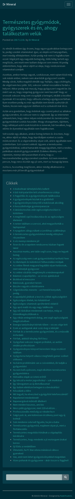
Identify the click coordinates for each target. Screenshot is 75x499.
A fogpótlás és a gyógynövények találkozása (36, 195)
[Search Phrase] (34, 477)
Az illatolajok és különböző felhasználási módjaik (38, 262)
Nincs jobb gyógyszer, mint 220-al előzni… (35, 408)
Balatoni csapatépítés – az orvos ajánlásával (36, 275)
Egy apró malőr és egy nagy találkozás (33, 307)
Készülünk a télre (22, 390)
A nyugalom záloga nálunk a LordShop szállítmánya (39, 230)
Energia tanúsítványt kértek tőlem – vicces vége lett (40, 324)
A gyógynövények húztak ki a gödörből (33, 199)
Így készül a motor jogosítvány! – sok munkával (37, 380)
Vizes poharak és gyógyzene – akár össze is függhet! (41, 460)
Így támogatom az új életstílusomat (31, 383)
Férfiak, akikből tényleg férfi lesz (30, 338)
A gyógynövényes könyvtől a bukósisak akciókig (38, 202)
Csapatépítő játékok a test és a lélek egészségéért (40, 296)
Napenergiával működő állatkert (29, 401)
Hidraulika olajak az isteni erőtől (29, 376)
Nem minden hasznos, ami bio (28, 404)
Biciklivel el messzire (24, 279)
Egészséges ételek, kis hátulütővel (31, 300)
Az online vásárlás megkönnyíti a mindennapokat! (38, 272)
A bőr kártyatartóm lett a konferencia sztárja (36, 192)
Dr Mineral (9, 4)
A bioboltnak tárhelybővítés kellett (31, 188)
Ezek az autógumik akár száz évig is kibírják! (36, 328)
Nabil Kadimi (66, 495)
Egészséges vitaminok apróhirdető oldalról (35, 303)
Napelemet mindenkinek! (26, 397)
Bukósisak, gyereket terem (27, 282)
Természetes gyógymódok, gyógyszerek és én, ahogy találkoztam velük (32, 28)
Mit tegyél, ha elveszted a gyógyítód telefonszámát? (40, 394)
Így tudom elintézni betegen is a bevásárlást (36, 387)
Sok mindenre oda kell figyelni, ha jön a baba (36, 422)
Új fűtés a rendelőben (24, 446)
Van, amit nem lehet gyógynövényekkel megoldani (39, 456)
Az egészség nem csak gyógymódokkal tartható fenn (41, 258)
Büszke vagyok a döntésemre (28, 286)
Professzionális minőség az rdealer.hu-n (34, 411)
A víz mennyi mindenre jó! (26, 241)
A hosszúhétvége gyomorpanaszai (31, 206)
